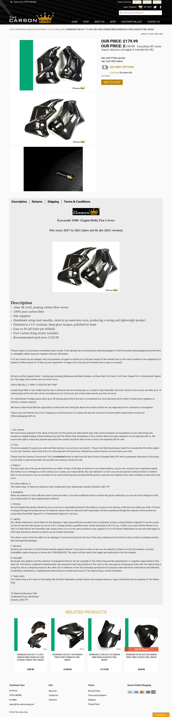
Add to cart (112, 82)
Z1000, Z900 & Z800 (56, 29)
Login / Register (130, 7)
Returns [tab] (37, 201)
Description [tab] (19, 201)
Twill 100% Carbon (114, 61)
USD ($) (147, 2)
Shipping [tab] (53, 201)
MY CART (145, 7)
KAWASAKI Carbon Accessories (31, 29)
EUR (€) (157, 2)
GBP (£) (137, 2)
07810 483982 (30, 2)
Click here (114, 72)
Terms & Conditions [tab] (77, 201)
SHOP (11, 29)
